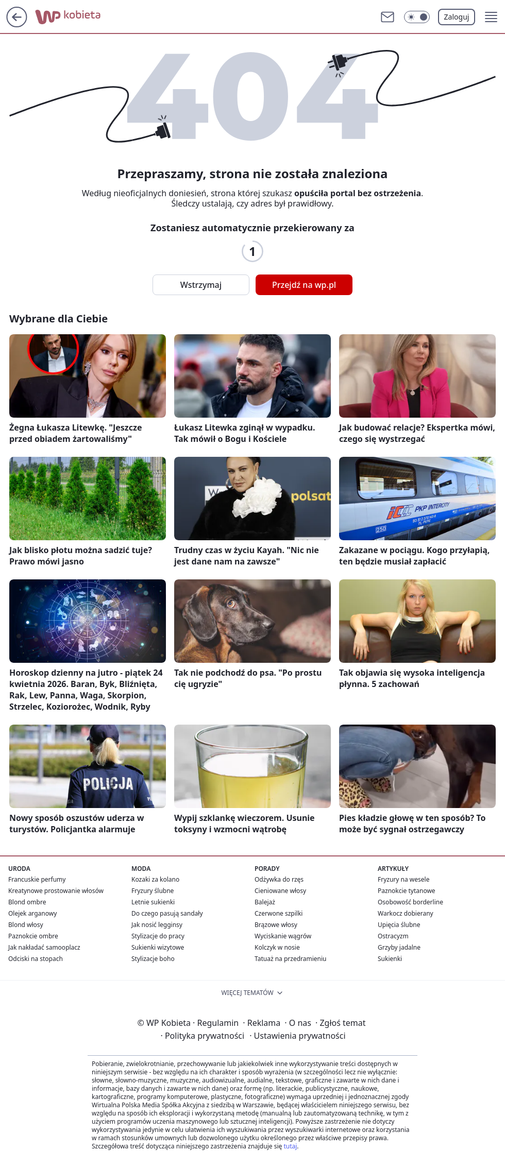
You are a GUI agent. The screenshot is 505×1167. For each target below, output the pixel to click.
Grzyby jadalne (399, 947)
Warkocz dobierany (405, 913)
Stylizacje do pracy (157, 936)
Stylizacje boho (153, 958)
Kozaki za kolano (155, 879)
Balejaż (265, 902)
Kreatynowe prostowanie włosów (56, 890)
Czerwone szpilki (278, 913)
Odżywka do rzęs (279, 879)
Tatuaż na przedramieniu (291, 958)
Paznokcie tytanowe (406, 890)
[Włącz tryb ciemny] (417, 17)
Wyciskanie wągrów (283, 936)
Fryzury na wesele (403, 879)
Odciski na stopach (35, 958)
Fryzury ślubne (152, 890)
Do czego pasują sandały (167, 913)
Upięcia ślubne (399, 924)
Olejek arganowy (32, 913)
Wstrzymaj (201, 284)
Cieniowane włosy (280, 890)
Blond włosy (25, 924)
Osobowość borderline (410, 902)
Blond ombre (27, 902)
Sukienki (390, 958)
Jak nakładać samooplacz (44, 947)
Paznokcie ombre (33, 936)
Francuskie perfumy (36, 879)
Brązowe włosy (276, 924)
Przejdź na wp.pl (304, 284)
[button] (491, 17)
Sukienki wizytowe (157, 947)
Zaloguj (456, 17)
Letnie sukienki (153, 902)
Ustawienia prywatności (297, 1035)
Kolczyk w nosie (277, 947)
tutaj (290, 1146)
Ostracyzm (393, 936)
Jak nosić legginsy (156, 924)
